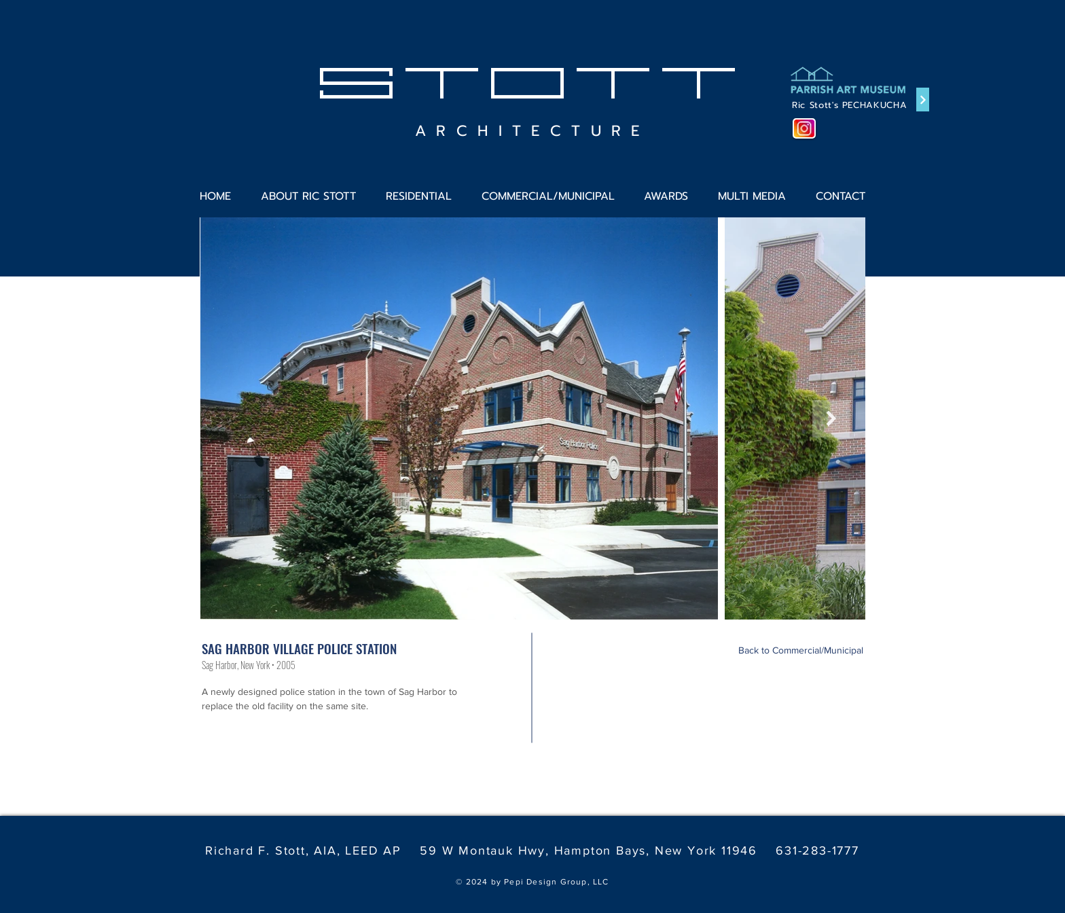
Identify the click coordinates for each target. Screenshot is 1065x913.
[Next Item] (831, 418)
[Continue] (922, 99)
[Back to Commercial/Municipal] (800, 650)
